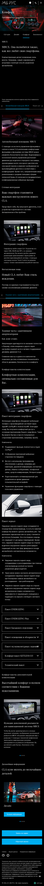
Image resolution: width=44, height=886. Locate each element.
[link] (7, 34)
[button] (22, 609)
